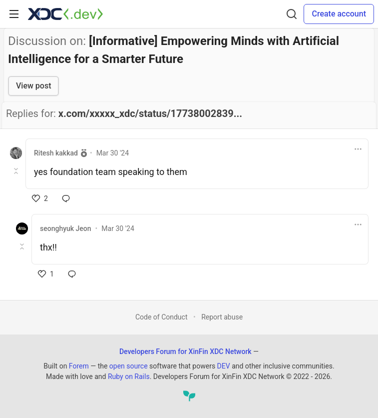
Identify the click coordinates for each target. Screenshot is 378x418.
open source (128, 366)
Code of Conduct (161, 317)
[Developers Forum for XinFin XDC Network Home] (65, 14)
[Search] (292, 14)
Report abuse (222, 317)
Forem (79, 366)
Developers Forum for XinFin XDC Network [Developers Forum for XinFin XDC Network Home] (185, 352)
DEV (223, 366)
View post (33, 85)
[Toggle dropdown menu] (358, 149)
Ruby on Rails (129, 376)
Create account (339, 13)
